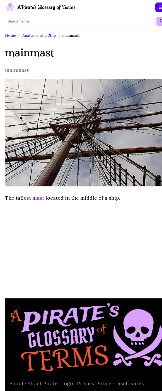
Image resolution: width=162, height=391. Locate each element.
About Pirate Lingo (50, 383)
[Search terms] (80, 21)
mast (38, 198)
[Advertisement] (81, 246)
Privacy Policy (94, 383)
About (16, 383)
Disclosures (129, 383)
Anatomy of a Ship (39, 35)
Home (10, 35)
